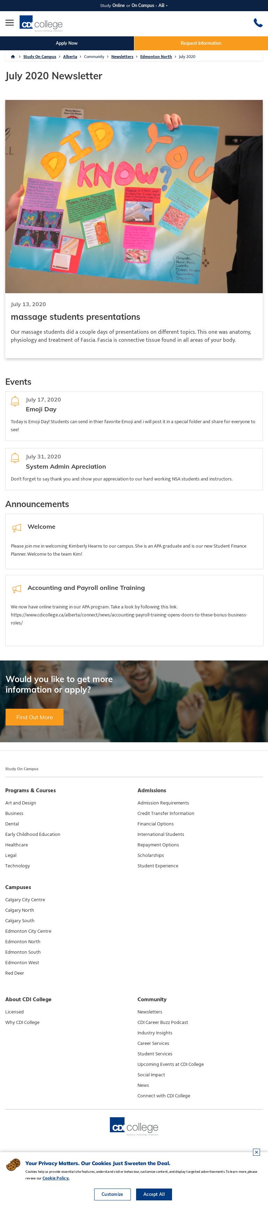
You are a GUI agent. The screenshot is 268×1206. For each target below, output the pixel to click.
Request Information (201, 43)
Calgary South (20, 921)
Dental (12, 824)
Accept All (154, 1194)
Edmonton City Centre (28, 931)
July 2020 (187, 56)
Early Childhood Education (32, 834)
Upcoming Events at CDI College (170, 1064)
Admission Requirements (163, 803)
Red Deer (14, 973)
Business (14, 813)
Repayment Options (158, 845)
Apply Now (67, 43)
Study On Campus (39, 56)
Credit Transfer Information (165, 813)
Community (94, 56)
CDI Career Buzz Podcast (162, 1022)
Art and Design (20, 803)
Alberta (70, 56)
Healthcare (16, 845)
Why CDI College (22, 1022)
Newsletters (122, 56)
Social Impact (151, 1075)
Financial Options (155, 824)
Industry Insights (154, 1033)
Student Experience (157, 866)
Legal (10, 855)
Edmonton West (22, 963)
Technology (17, 866)
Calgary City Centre (25, 900)
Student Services (154, 1054)
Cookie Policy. (56, 1178)
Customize (113, 1194)
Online (118, 5)
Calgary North (19, 910)
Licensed (14, 1012)
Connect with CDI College (163, 1096)
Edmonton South (23, 952)
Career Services (153, 1043)
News (143, 1085)
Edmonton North (156, 56)
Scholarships (150, 855)
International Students (160, 834)
